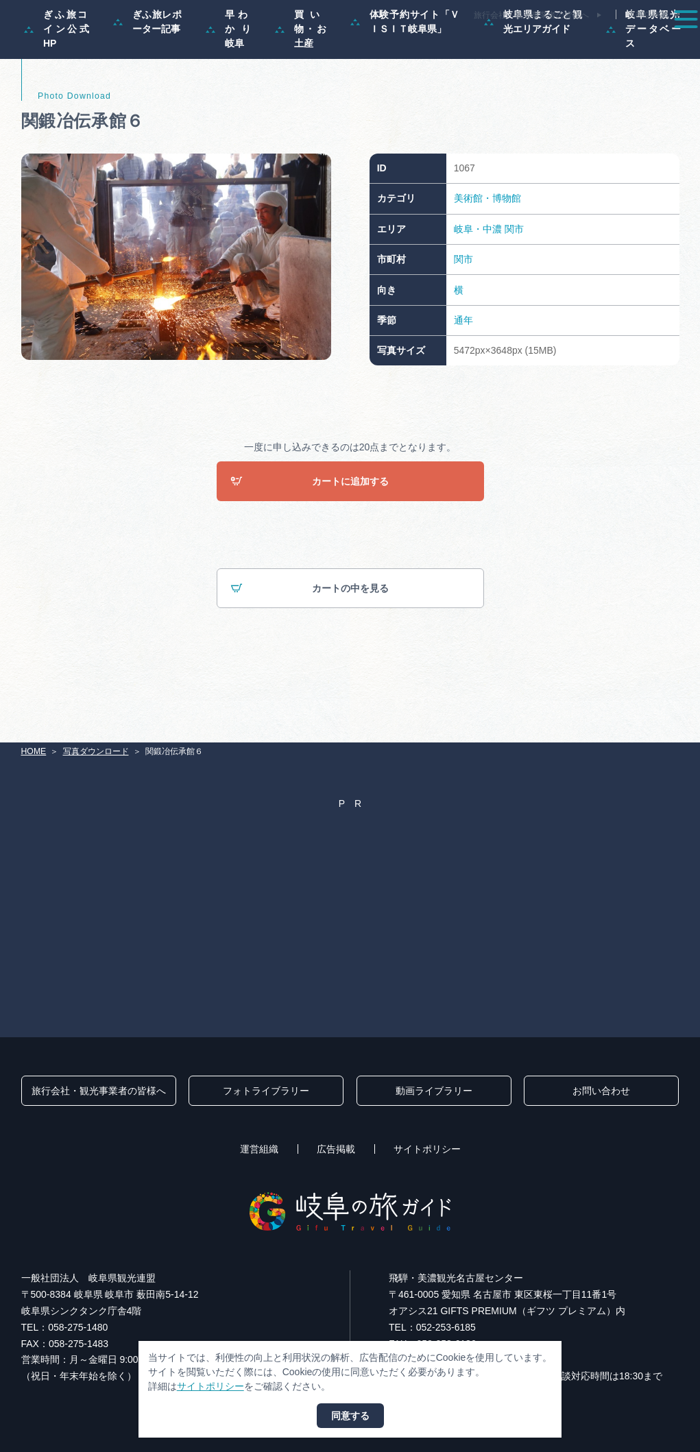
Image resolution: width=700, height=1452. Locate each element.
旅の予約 (597, 44)
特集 (273, 44)
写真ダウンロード (96, 751)
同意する (350, 1415)
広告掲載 (336, 1149)
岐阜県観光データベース (643, 86)
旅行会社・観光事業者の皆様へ (531, 15)
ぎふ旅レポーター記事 (147, 79)
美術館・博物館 (487, 255)
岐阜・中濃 (478, 286)
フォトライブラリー (266, 1091)
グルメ (542, 44)
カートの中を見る (309, 646)
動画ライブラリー (434, 1091)
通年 (463, 377)
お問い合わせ (601, 1091)
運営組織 (259, 1149)
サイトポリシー (427, 1149)
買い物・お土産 (300, 86)
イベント (486, 44)
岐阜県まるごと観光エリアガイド (533, 79)
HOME (34, 751)
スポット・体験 (414, 44)
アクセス (658, 44)
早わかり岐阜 (228, 86)
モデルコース (334, 44)
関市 (514, 286)
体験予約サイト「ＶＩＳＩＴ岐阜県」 (405, 79)
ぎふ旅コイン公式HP (56, 86)
